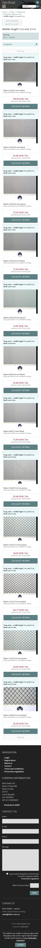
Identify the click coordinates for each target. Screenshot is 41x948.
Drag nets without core (12, 14)
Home (4, 12)
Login (6, 757)
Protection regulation (14, 771)
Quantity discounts (12, 24)
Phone (5, 836)
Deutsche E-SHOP (12, 805)
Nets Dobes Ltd (23, 923)
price (5, 37)
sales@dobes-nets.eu (11, 914)
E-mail (5, 826)
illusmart (24, 926)
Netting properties (12, 21)
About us (8, 763)
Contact (7, 766)
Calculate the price (20, 106)
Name (4, 816)
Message (5, 846)
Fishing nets (21, 12)
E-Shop (11, 12)
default (12, 37)
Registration (10, 760)
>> (23, 51)
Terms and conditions (14, 769)
